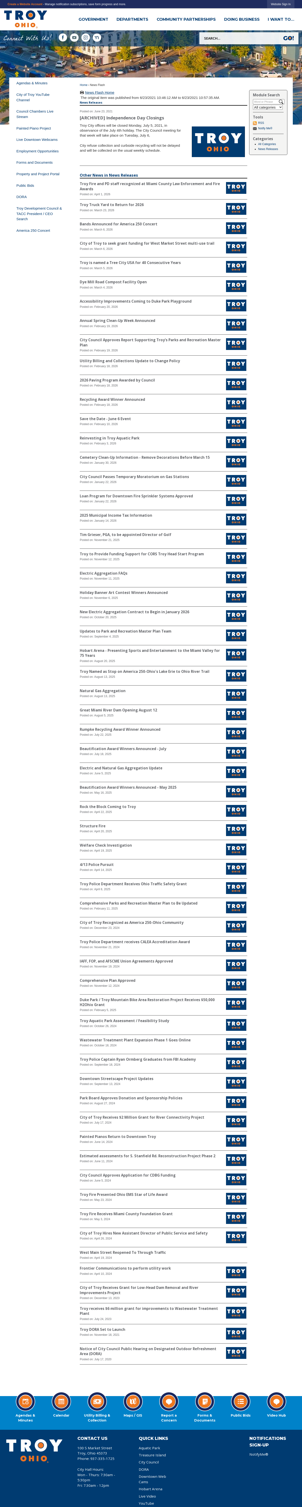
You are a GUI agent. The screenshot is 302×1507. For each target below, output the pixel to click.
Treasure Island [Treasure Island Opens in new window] (152, 1455)
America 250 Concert (33, 230)
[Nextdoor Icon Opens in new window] (97, 37)
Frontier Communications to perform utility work (125, 1268)
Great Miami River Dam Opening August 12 (118, 710)
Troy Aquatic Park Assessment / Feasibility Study (124, 1020)
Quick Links (153, 1438)
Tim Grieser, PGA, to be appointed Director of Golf (125, 534)
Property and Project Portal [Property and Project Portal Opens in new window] (38, 174)
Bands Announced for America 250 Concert (118, 224)
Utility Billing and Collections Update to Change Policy (130, 360)
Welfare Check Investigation (106, 845)
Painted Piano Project (34, 128)
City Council (149, 1462)
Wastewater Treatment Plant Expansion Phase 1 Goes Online (135, 1040)
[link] (280, 4)
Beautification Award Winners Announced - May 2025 (128, 787)
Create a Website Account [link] (25, 4)
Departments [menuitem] (132, 19)
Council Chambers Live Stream (35, 114)
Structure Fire (92, 826)
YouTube (146, 1503)
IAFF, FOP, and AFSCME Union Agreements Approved (126, 961)
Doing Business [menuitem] (242, 19)
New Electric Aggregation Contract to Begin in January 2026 (134, 611)
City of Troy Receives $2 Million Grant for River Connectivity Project (142, 1117)
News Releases (268, 149)
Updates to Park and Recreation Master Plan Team (125, 631)
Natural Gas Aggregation (103, 690)
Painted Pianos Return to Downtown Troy (118, 1136)
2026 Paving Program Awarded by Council (117, 380)
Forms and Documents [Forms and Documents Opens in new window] (35, 162)
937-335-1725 (102, 1458)
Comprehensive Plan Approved (107, 980)
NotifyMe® (258, 1454)
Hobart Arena (150, 1489)
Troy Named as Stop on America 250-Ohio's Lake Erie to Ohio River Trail (145, 671)
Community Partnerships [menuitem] (186, 19)
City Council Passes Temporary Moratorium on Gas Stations (134, 476)
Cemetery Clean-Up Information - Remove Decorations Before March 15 (145, 457)
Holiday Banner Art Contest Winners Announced (124, 592)
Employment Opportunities (38, 151)
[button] (288, 38)
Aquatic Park (149, 1448)
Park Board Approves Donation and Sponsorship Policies (131, 1098)
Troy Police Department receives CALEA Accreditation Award (135, 941)
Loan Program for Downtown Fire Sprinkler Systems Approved (136, 496)
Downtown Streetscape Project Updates (116, 1078)
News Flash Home (99, 92)
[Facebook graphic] (63, 37)
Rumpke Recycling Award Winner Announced (120, 729)
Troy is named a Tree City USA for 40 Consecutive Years (130, 262)
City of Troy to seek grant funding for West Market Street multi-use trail (147, 243)
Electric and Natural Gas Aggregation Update (121, 768)
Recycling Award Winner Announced (112, 399)
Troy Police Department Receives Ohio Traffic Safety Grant (133, 883)
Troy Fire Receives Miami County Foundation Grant (126, 1213)
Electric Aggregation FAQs (103, 573)
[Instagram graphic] (85, 37)
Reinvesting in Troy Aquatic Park (109, 438)
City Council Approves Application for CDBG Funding (128, 1175)
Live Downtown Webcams (37, 140)
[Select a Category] (268, 107)
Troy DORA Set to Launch (102, 1329)
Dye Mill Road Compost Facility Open (113, 282)
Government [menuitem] (93, 19)
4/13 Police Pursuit (97, 864)
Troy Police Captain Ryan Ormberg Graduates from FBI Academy (138, 1059)
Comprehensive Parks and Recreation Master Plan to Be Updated (138, 903)
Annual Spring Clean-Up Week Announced (117, 320)
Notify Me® (265, 128)
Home (83, 85)
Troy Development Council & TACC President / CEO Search (39, 213)
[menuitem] (41, 83)
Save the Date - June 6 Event (105, 418)
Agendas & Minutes (32, 83)
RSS (261, 123)
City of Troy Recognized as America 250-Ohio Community (132, 922)
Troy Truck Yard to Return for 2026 (112, 204)
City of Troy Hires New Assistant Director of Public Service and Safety (144, 1233)
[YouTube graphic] (74, 37)
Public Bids (25, 185)
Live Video (147, 1496)
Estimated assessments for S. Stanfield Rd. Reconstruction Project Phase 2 (147, 1156)
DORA (22, 197)
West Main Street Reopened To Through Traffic (123, 1252)
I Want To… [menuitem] (281, 19)
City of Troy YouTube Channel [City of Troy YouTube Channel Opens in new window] (33, 97)
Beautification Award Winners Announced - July (123, 748)
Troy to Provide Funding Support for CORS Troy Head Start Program (142, 554)
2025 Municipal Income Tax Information (116, 515)
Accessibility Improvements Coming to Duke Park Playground (136, 301)
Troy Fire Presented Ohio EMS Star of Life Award (124, 1194)
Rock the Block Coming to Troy (108, 806)
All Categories (267, 144)
